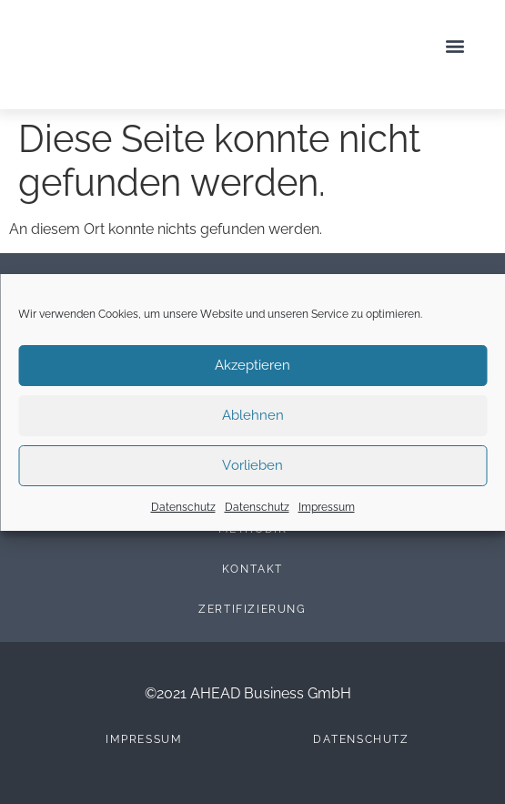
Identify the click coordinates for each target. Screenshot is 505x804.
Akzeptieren (252, 365)
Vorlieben (252, 465)
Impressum (326, 507)
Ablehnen (253, 415)
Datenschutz (183, 507)
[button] (454, 46)
